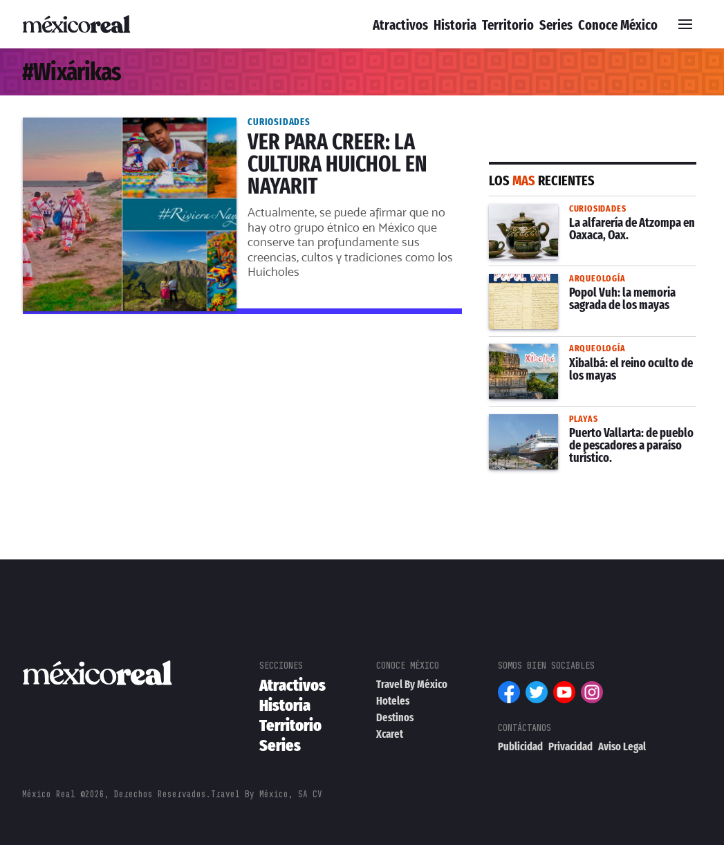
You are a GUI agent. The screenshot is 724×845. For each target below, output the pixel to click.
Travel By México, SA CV (266, 794)
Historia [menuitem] (455, 25)
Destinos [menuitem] (395, 717)
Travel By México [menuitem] (411, 684)
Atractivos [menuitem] (400, 25)
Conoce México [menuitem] (618, 25)
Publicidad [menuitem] (520, 746)
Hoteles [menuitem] (392, 700)
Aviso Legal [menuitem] (622, 746)
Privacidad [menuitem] (570, 746)
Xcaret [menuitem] (389, 734)
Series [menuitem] (556, 25)
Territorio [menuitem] (508, 25)
